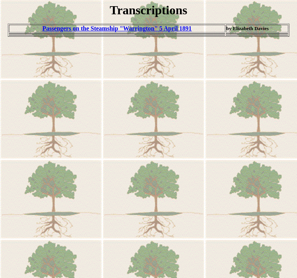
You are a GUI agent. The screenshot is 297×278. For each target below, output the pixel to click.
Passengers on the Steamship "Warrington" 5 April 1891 (116, 28)
